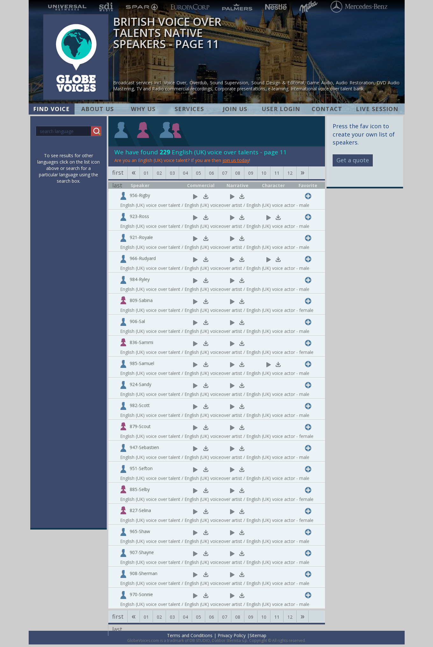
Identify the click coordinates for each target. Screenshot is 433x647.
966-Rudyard (143, 258)
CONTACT (327, 109)
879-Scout (140, 426)
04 (185, 173)
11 (276, 173)
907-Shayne (142, 552)
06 (211, 173)
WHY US (143, 109)
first (118, 172)
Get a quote (352, 160)
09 (250, 173)
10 (263, 173)
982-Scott (140, 405)
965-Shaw (140, 531)
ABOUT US (97, 109)
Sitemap (257, 635)
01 (146, 173)
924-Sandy (140, 384)
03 (172, 173)
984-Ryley (140, 279)
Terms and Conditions (190, 635)
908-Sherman (143, 573)
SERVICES (189, 109)
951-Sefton (141, 468)
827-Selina (140, 510)
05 (198, 173)
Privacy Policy (232, 635)
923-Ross (139, 216)
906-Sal (137, 321)
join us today (235, 160)
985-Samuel (142, 363)
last (117, 185)
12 (289, 173)
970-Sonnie (141, 594)
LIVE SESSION (377, 109)
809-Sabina (141, 300)
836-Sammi (141, 342)
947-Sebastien (144, 447)
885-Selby (140, 489)
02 (159, 173)
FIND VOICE (51, 109)
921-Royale (141, 237)
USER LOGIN (281, 109)
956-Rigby (140, 195)
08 (237, 173)
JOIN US (235, 109)
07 (224, 173)
